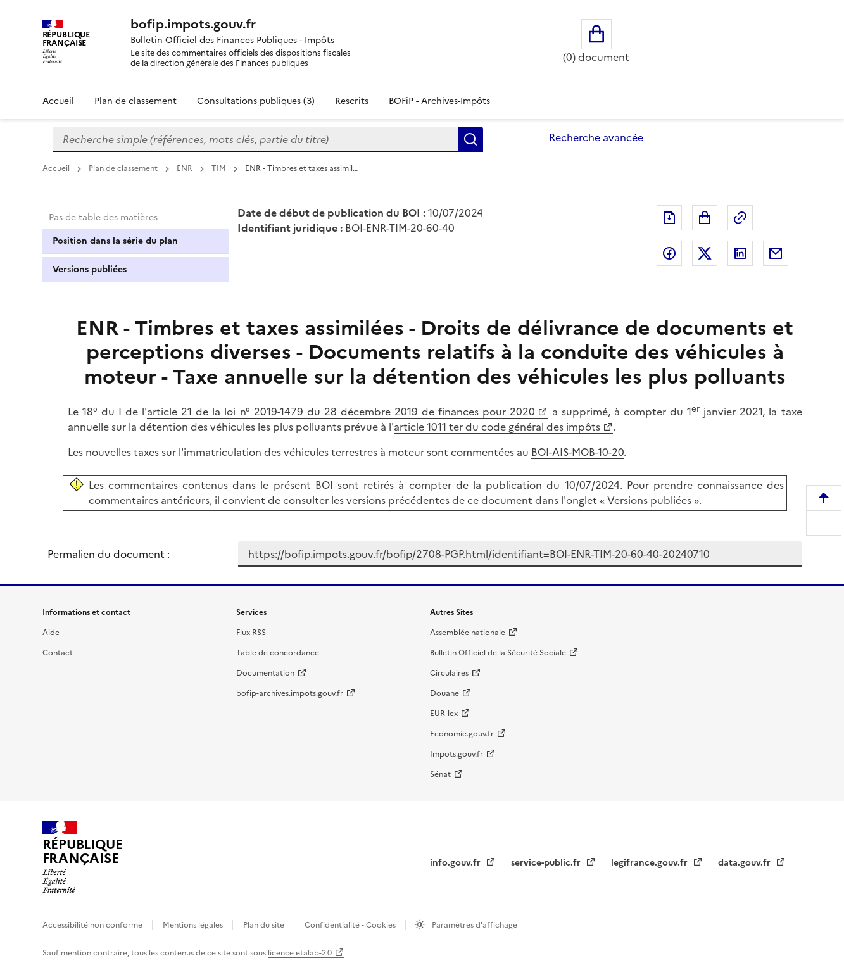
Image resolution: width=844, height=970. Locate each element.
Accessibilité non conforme (93, 925)
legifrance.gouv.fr (650, 862)
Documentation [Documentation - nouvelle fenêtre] (265, 673)
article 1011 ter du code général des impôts (497, 426)
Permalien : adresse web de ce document (740, 217)
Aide (51, 632)
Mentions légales (194, 925)
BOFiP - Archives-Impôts (439, 101)
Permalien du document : (108, 554)
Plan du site (264, 925)
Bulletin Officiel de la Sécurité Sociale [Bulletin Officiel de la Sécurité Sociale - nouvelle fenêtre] (498, 652)
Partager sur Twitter (704, 253)
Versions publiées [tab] (90, 269)
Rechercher (470, 139)
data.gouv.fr (745, 862)
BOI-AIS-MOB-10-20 (577, 452)
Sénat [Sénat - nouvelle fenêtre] (440, 774)
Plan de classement (124, 168)
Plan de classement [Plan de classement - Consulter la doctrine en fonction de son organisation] (135, 101)
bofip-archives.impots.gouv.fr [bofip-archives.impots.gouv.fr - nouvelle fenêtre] (289, 693)
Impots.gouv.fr (456, 754)
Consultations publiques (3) (256, 101)
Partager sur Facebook (669, 253)
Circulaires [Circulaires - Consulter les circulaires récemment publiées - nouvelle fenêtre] (449, 673)
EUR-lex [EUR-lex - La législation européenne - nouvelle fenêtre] (444, 713)
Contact (57, 652)
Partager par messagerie (775, 253)
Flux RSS (251, 632)
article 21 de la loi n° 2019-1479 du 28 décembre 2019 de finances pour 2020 (341, 411)
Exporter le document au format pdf (669, 217)
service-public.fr (547, 862)
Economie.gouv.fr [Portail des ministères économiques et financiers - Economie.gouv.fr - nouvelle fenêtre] (462, 734)
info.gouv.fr (456, 862)
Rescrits (351, 101)
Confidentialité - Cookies (351, 925)
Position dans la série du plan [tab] (115, 241)
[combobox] (255, 139)
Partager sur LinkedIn (740, 253)
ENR (185, 168)
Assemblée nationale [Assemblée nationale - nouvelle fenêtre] (467, 632)
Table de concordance (277, 652)
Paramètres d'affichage (473, 925)
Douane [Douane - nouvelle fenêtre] (444, 693)
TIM (219, 168)
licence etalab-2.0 (300, 953)
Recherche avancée (596, 137)
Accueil (58, 101)
